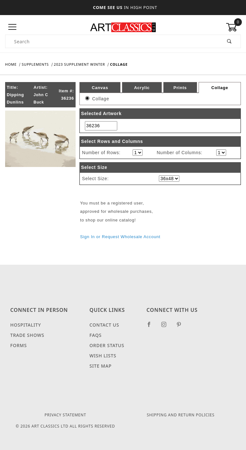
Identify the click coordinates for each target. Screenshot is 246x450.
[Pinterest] (181, 327)
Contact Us (104, 325)
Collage (219, 87)
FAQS (95, 335)
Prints (180, 87)
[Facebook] (151, 327)
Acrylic (142, 87)
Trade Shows (27, 335)
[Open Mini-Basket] (233, 27)
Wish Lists (102, 356)
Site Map (100, 366)
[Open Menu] (12, 27)
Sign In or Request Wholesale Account (120, 236)
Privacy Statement (65, 415)
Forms (18, 345)
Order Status (106, 345)
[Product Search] (111, 41)
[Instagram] (166, 327)
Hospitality (25, 325)
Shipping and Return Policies (180, 415)
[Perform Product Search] (229, 41)
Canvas (100, 87)
